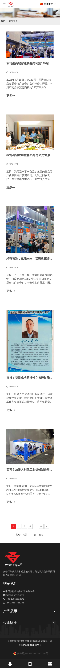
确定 (41, 534)
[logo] (13, 559)
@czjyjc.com (17, 595)
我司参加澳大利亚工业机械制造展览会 (30, 469)
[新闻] (30, 12)
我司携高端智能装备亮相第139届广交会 (31, 63)
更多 (10, 96)
